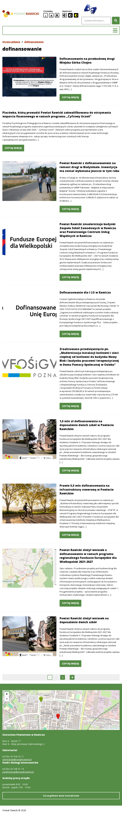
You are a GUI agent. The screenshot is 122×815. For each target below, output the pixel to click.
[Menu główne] (115, 30)
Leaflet (105, 728)
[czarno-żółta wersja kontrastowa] (76, 15)
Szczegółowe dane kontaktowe (61, 795)
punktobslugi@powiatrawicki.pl (18, 771)
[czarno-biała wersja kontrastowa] (70, 15)
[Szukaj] (116, 20)
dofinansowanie (34, 41)
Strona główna (11, 41)
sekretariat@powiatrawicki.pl (17, 759)
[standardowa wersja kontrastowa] (64, 15)
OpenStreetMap (114, 728)
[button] (58, 716)
